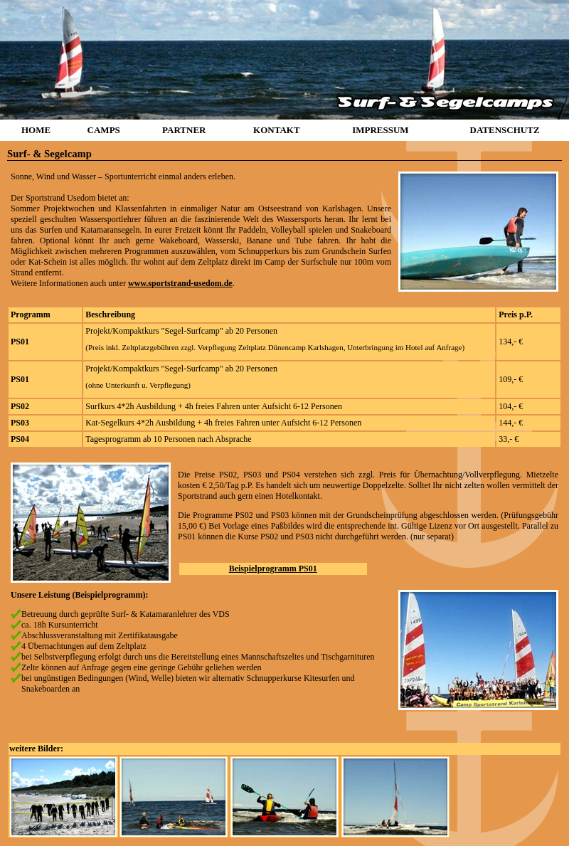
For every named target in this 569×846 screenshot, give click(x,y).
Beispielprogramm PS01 (273, 568)
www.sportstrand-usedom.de (180, 283)
